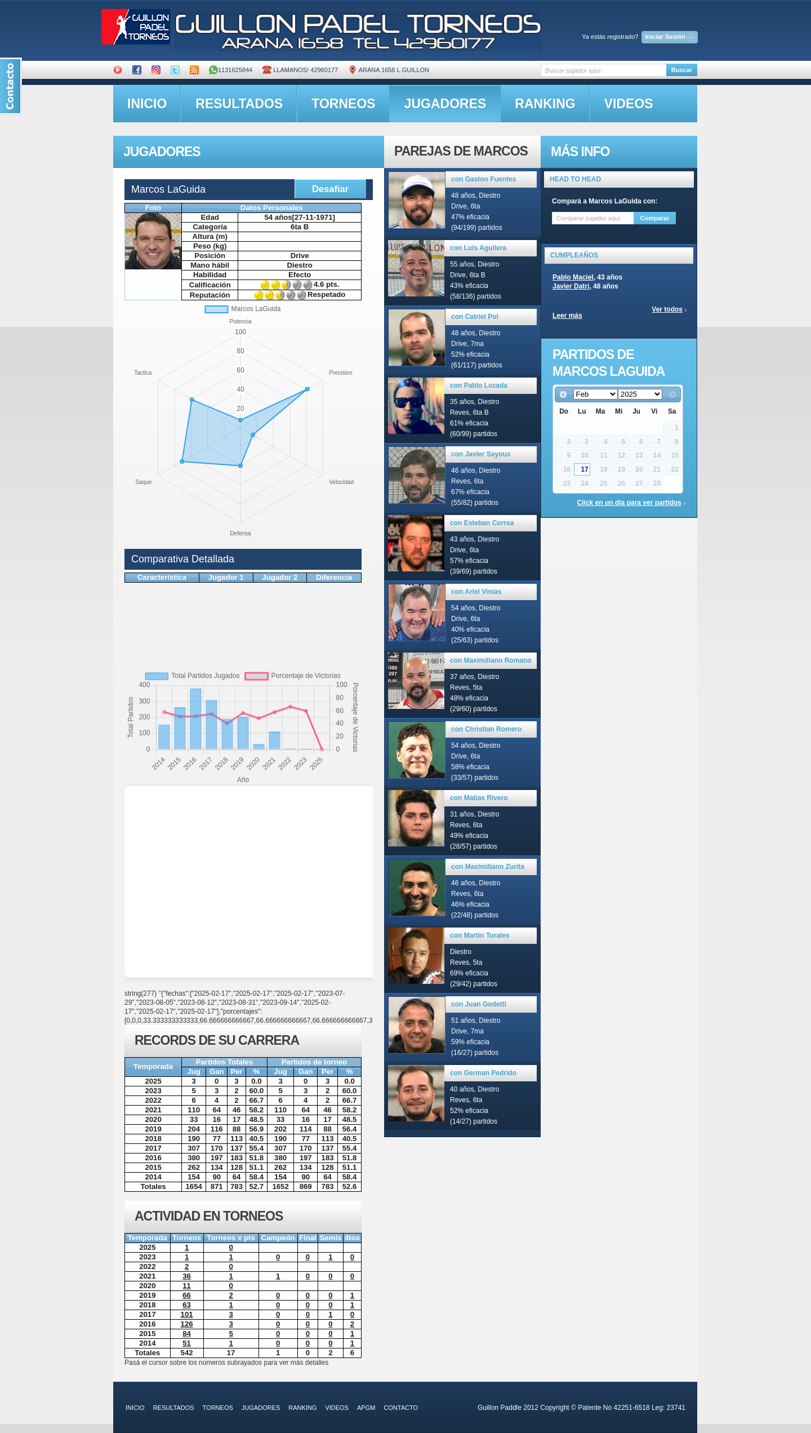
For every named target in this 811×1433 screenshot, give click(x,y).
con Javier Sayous (480, 454)
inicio (147, 103)
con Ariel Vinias (476, 592)
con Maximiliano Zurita (487, 867)
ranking (545, 103)
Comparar (655, 218)
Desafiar (330, 189)
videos (628, 103)
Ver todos (667, 309)
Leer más (567, 316)
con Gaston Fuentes (483, 179)
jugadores (445, 103)
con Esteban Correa (482, 523)
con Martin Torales (480, 935)
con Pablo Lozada (478, 385)
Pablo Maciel (573, 277)
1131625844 (230, 69)
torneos (343, 103)
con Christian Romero (486, 729)
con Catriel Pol (474, 317)
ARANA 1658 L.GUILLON (388, 69)
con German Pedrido (483, 1073)
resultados (239, 103)
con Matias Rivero (479, 798)
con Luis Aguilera (478, 248)
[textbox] (603, 70)
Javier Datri (570, 286)
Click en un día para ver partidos (629, 503)
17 (584, 469)
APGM (366, 1407)
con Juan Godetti (478, 1004)
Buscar (681, 69)
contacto (401, 1407)
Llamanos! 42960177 (300, 69)
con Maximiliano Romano (491, 660)
